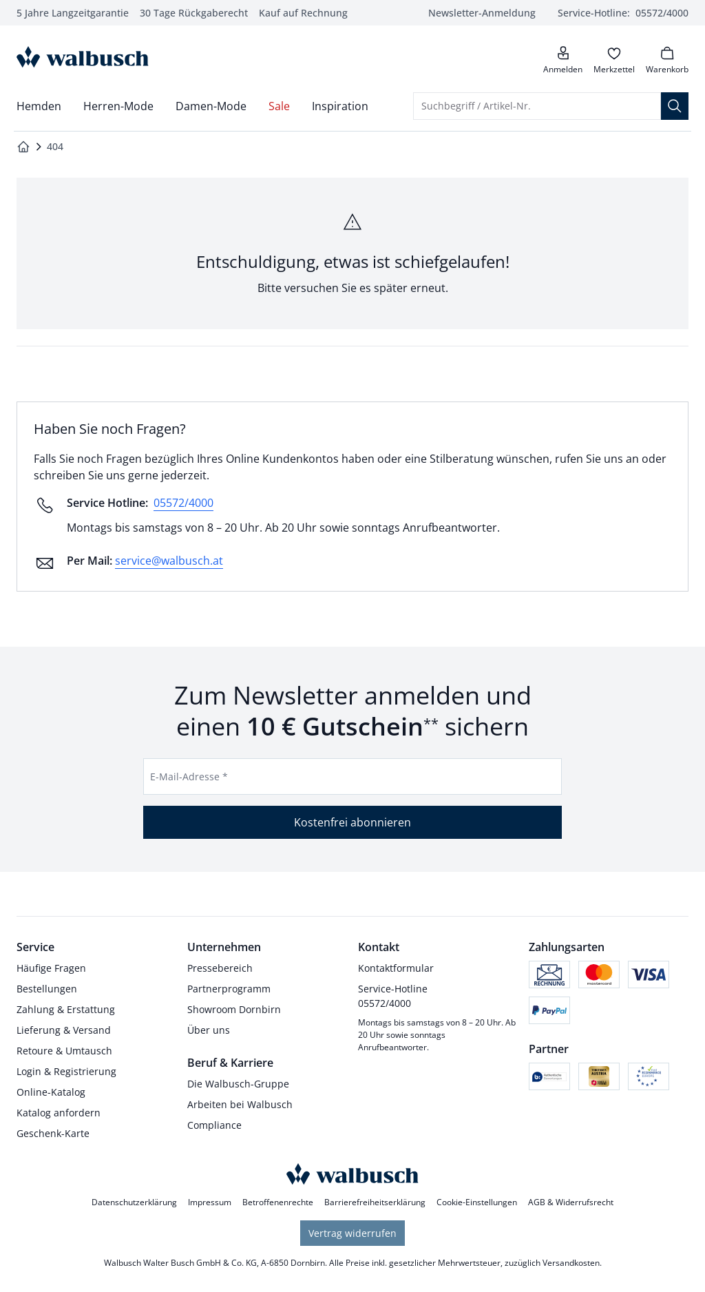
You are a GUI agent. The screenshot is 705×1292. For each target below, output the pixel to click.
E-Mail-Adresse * (189, 776)
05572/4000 (183, 502)
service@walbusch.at (169, 560)
